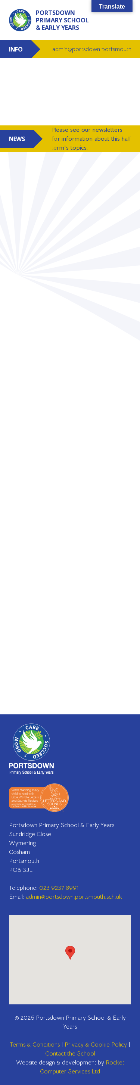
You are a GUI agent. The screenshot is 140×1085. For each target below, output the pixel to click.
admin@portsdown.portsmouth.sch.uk (74, 897)
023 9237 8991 (59, 888)
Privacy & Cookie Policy (96, 1044)
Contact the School (70, 1053)
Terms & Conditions (35, 1044)
